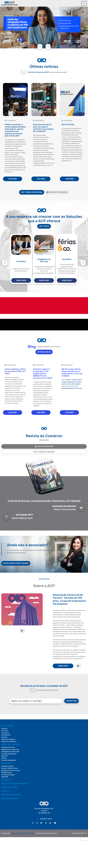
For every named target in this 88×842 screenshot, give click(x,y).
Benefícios (6, 763)
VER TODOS (44, 226)
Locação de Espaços (8, 760)
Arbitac (4, 758)
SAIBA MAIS (21, 280)
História (4, 728)
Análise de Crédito (8, 747)
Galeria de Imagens (8, 739)
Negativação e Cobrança (10, 749)
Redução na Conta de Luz (10, 770)
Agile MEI (4, 777)
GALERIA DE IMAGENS (56, 192)
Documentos (6, 735)
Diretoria (4, 730)
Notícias (4, 737)
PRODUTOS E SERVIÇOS (10, 744)
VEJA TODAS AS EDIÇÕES (44, 452)
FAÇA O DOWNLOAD (44, 446)
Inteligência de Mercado (10, 751)
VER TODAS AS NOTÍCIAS (31, 192)
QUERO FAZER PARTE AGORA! (15, 563)
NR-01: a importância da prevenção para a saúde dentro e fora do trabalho (72, 382)
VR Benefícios (6, 772)
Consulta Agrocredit (8, 754)
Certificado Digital (8, 775)
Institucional (7, 726)
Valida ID (4, 756)
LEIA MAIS (12, 179)
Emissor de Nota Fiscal (9, 768)
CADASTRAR (71, 701)
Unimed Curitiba (7, 766)
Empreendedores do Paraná (72, 388)
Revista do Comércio (8, 741)
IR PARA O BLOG (44, 352)
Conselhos (5, 733)
